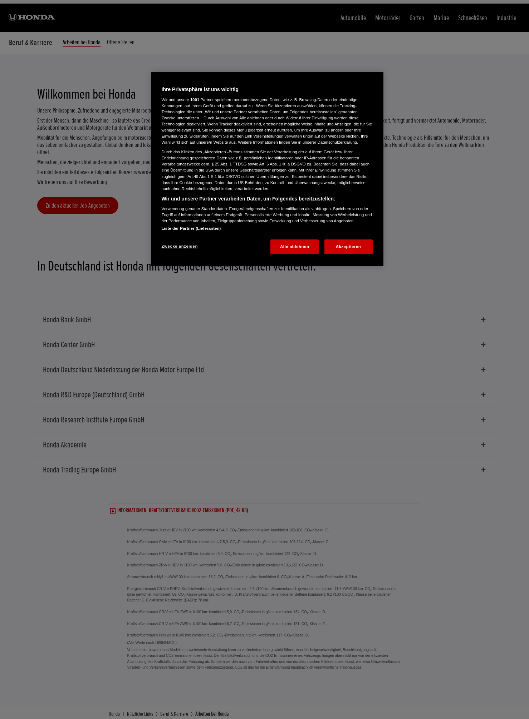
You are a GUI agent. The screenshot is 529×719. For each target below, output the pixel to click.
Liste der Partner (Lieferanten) (191, 228)
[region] (267, 169)
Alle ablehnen (294, 246)
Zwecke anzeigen (180, 246)
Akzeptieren (348, 246)
